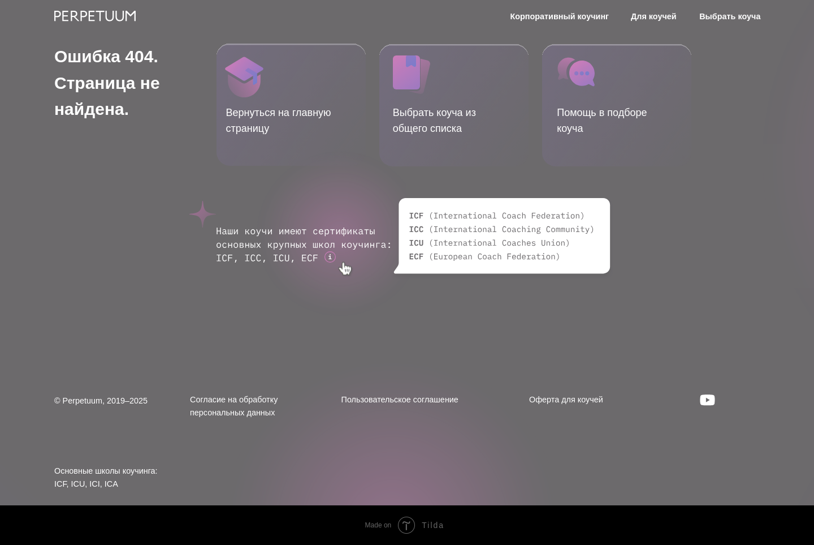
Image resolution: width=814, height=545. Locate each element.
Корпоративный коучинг (559, 16)
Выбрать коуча (729, 16)
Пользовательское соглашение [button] (399, 399)
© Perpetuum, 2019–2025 (101, 400)
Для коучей (654, 16)
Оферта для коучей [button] (566, 399)
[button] (576, 72)
